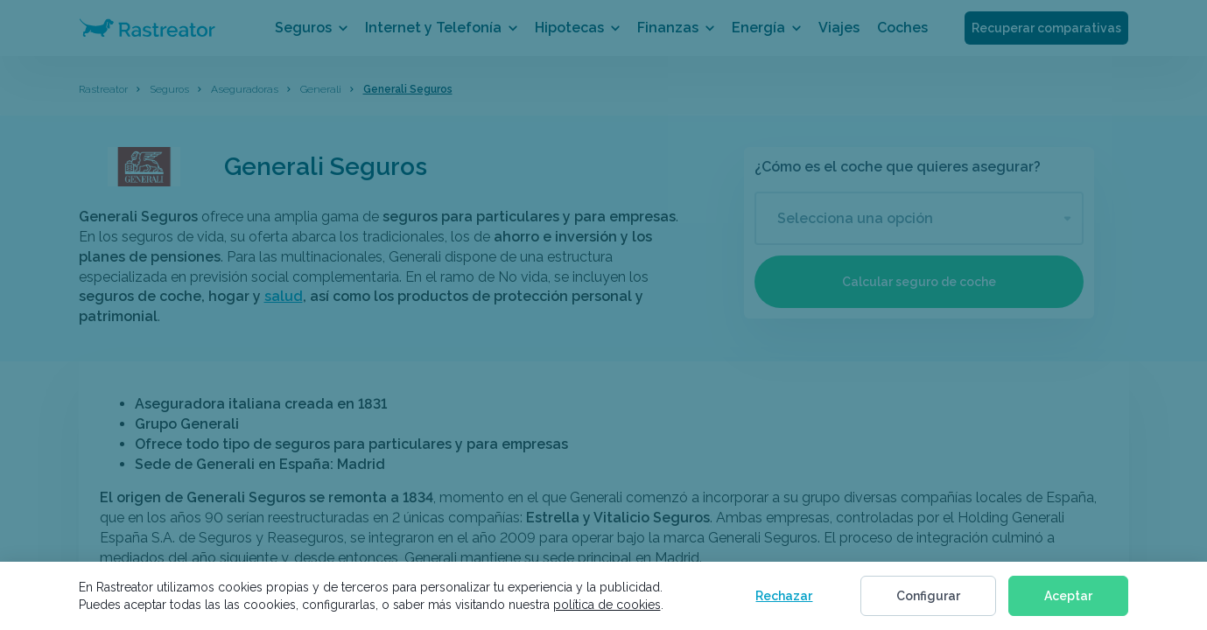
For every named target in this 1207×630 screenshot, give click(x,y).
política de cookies (607, 605)
